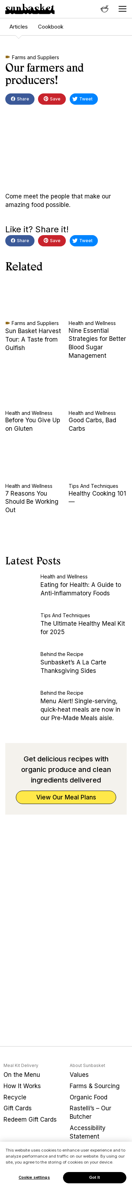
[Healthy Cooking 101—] (98, 461)
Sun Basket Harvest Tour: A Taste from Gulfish (33, 339)
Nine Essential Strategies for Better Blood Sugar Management (97, 343)
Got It (94, 1177)
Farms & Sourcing (95, 1086)
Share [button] (20, 99)
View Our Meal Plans (66, 797)
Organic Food (88, 1097)
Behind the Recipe (61, 654)
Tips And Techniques (93, 486)
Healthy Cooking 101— (97, 497)
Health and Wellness (92, 323)
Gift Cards (18, 1108)
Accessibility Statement (88, 1132)
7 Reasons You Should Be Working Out (31, 502)
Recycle (15, 1097)
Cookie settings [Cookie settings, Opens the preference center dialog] (34, 1177)
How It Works (22, 1086)
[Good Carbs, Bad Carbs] (98, 388)
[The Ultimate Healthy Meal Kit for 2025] (21, 628)
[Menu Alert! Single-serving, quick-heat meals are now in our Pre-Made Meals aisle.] (21, 706)
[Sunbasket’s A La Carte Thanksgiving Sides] (21, 667)
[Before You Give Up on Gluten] (34, 388)
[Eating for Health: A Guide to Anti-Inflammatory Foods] (21, 590)
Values (79, 1074)
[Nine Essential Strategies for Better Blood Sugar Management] (98, 298)
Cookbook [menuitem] (50, 26)
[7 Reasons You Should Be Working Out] (34, 461)
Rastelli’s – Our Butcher (90, 1112)
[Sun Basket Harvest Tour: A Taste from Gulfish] (34, 298)
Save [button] (52, 99)
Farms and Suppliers (35, 57)
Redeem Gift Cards (30, 1119)
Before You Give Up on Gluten (32, 424)
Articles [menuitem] (19, 26)
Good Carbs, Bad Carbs (92, 424)
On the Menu (22, 1074)
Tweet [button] (82, 100)
